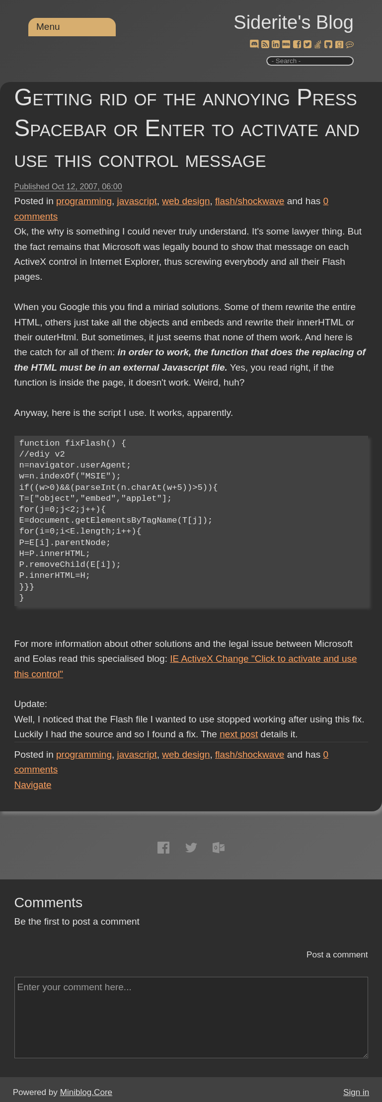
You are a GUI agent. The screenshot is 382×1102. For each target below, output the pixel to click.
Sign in (356, 1092)
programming (84, 201)
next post (239, 734)
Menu (48, 26)
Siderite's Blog (293, 22)
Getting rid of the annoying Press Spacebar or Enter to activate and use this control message (187, 128)
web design (186, 201)
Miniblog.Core (86, 1092)
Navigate (33, 785)
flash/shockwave (249, 201)
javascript (137, 201)
